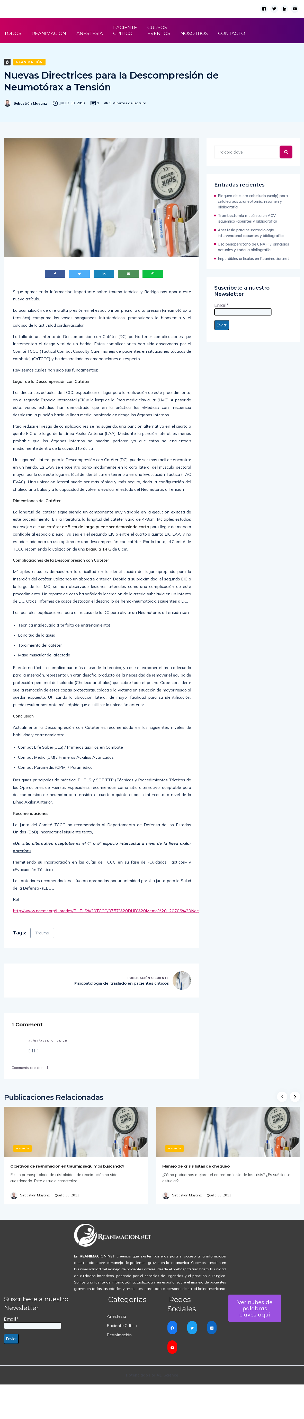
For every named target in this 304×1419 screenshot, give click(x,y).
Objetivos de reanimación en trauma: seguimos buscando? (67, 1166)
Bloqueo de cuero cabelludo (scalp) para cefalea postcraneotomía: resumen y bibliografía (253, 201)
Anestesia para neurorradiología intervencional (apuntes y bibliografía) (251, 232)
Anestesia (116, 1316)
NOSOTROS (194, 33)
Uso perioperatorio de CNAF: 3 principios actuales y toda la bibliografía (253, 247)
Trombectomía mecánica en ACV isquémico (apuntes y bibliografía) (247, 218)
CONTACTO (231, 33)
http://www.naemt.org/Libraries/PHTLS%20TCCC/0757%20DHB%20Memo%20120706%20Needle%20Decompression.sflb (132, 910)
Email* (243, 309)
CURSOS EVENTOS (158, 30)
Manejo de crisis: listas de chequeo (196, 1166)
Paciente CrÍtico (122, 1325)
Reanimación (29, 62)
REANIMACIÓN (49, 33)
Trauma (42, 933)
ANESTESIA (89, 33)
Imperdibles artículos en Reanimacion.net (253, 258)
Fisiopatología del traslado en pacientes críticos (121, 983)
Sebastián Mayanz (30, 103)
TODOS (12, 33)
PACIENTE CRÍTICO (125, 30)
